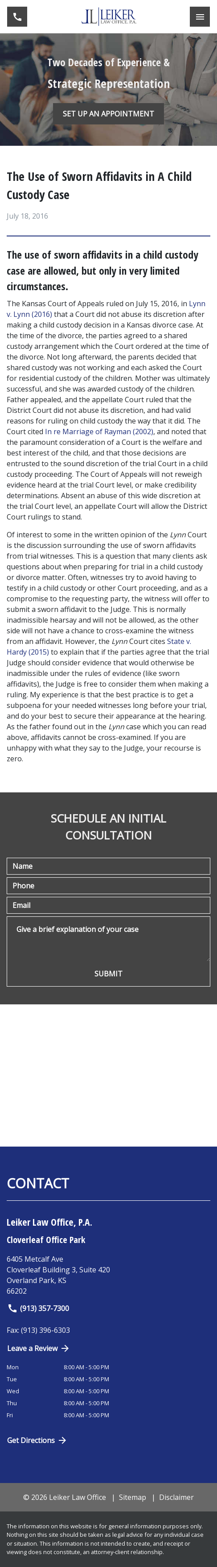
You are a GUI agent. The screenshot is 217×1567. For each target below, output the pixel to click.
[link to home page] (108, 16)
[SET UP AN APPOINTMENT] (108, 113)
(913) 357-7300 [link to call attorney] (38, 1308)
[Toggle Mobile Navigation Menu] (200, 17)
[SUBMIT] (108, 973)
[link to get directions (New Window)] (108, 1275)
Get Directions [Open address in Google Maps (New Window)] (37, 1440)
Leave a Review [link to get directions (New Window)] (38, 1348)
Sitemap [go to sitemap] (132, 1497)
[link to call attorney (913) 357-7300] (17, 17)
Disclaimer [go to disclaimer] (176, 1497)
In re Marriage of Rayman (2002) (99, 431)
